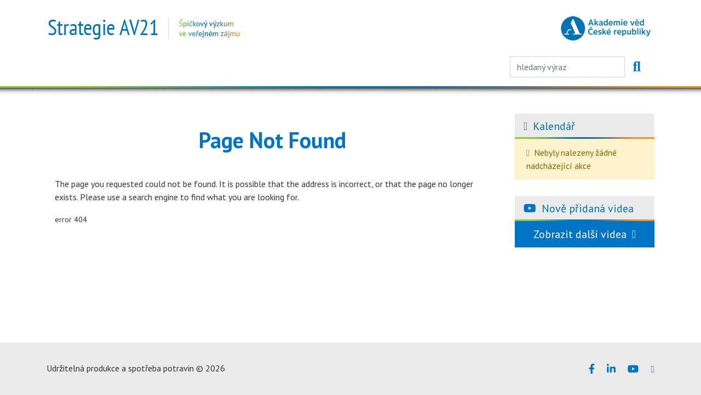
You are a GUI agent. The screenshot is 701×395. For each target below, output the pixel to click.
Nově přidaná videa (588, 208)
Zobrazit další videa (584, 234)
